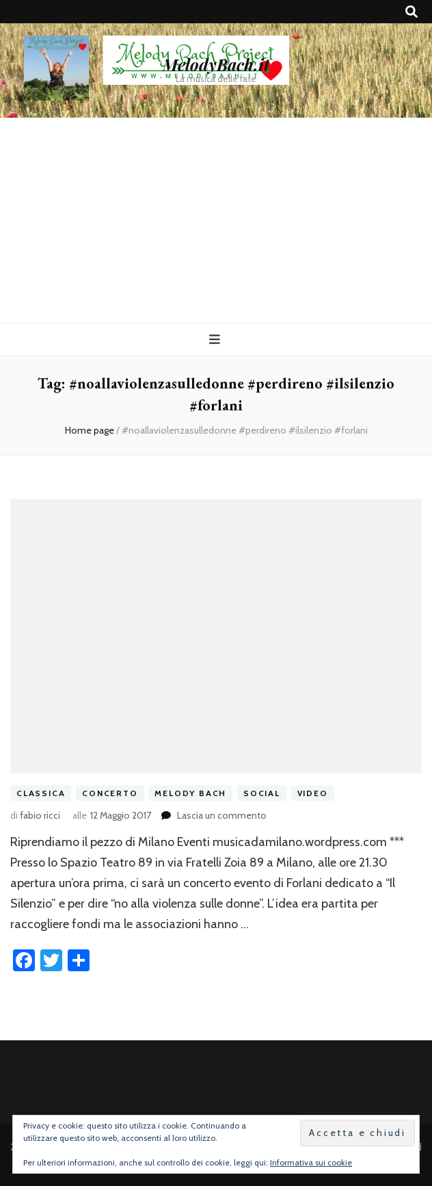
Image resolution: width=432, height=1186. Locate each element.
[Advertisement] (216, 220)
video (312, 793)
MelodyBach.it (216, 64)
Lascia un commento (222, 815)
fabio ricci (40, 815)
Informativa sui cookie (311, 1162)
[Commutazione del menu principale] (216, 339)
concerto (109, 793)
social (261, 793)
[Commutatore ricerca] (411, 11)
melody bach (190, 793)
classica (40, 793)
